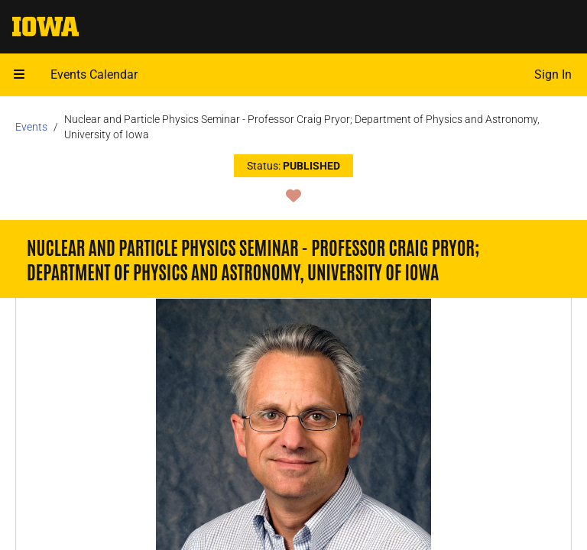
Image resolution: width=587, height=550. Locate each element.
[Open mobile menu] (19, 74)
